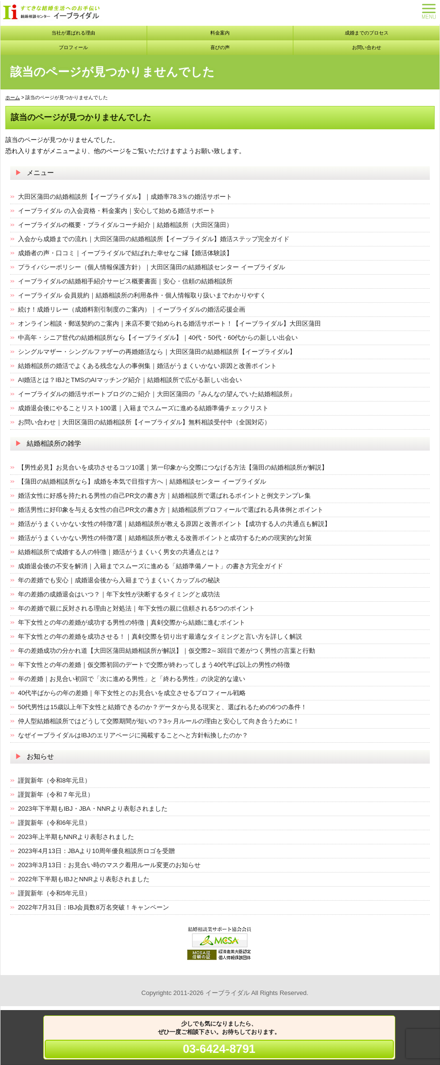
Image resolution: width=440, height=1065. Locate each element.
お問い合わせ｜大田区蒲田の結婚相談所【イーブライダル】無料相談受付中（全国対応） (144, 422)
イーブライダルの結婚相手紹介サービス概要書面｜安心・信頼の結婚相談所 (125, 281)
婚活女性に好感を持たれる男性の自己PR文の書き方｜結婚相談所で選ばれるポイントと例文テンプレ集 (164, 495)
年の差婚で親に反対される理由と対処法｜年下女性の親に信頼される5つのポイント (136, 608)
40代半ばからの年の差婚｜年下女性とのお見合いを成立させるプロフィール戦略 (132, 693)
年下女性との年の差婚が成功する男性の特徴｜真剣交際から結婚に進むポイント (131, 622)
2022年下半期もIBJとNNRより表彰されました (84, 879)
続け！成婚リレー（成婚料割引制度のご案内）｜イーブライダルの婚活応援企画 (131, 309)
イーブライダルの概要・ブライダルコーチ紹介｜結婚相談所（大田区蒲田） (125, 224)
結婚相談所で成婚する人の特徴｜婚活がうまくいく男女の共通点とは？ (119, 552)
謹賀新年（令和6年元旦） (54, 822)
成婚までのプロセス (367, 32)
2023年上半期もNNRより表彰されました (76, 836)
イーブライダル (227, 992)
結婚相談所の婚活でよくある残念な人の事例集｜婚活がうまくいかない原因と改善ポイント (147, 365)
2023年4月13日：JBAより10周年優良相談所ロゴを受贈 (96, 851)
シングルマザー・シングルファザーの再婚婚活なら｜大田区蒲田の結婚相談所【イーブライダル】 (157, 351)
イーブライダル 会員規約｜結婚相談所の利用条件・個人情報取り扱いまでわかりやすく (142, 295)
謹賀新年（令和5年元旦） (54, 893)
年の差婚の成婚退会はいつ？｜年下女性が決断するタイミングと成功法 (119, 594)
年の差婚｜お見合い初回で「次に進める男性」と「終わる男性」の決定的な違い (131, 678)
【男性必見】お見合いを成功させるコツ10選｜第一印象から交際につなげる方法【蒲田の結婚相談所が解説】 (173, 467)
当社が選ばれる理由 (73, 32)
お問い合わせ (366, 47)
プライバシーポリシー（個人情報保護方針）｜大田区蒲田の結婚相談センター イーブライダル (151, 267)
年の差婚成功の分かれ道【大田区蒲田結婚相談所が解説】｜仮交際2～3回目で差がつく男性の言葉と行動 (166, 650)
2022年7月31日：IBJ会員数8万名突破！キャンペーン (93, 907)
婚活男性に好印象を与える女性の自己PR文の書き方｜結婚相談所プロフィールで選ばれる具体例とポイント (170, 509)
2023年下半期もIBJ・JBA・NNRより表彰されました (93, 808)
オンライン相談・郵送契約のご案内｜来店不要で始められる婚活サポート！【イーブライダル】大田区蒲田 (169, 323)
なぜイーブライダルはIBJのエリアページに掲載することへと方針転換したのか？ (133, 735)
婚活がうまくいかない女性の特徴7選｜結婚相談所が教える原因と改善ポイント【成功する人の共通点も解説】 (174, 523)
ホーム (12, 97)
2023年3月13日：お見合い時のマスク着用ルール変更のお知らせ (109, 865)
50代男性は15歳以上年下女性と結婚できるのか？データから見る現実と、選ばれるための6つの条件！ (162, 707)
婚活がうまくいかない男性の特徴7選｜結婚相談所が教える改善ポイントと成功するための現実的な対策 (165, 537)
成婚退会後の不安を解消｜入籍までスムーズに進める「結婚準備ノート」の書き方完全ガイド (150, 566)
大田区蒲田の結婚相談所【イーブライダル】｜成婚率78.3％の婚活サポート (125, 196)
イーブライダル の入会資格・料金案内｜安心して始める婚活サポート (117, 210)
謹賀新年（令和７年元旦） (56, 794)
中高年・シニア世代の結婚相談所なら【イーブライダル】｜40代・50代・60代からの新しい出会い (158, 337)
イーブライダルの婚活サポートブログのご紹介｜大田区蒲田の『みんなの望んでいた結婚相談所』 (157, 394)
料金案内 (220, 32)
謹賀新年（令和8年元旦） (54, 780)
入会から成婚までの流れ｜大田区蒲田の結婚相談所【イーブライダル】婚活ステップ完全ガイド (153, 239)
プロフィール (73, 47)
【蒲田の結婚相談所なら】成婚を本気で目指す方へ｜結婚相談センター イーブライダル (142, 481)
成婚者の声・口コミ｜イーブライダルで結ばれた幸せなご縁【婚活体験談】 (125, 253)
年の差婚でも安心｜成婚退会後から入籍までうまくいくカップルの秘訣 (119, 580)
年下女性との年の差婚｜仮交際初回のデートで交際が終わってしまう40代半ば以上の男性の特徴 (154, 664)
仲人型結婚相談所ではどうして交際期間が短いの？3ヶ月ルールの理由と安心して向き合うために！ (158, 721)
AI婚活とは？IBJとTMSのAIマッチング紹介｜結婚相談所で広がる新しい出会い (130, 380)
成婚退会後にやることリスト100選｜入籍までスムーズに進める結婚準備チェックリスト (143, 408)
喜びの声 (220, 47)
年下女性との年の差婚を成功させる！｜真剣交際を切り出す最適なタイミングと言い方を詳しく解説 (160, 636)
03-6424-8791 (219, 1048)
